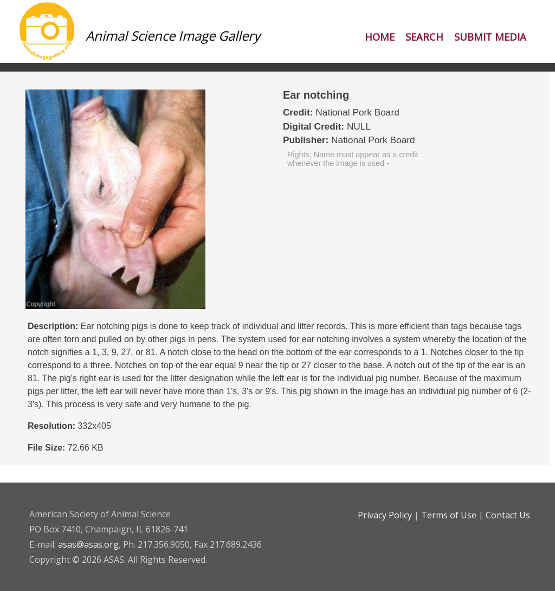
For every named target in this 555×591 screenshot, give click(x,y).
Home (380, 36)
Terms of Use (448, 515)
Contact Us (508, 515)
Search (424, 36)
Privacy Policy (385, 515)
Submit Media (490, 36)
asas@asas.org (88, 544)
